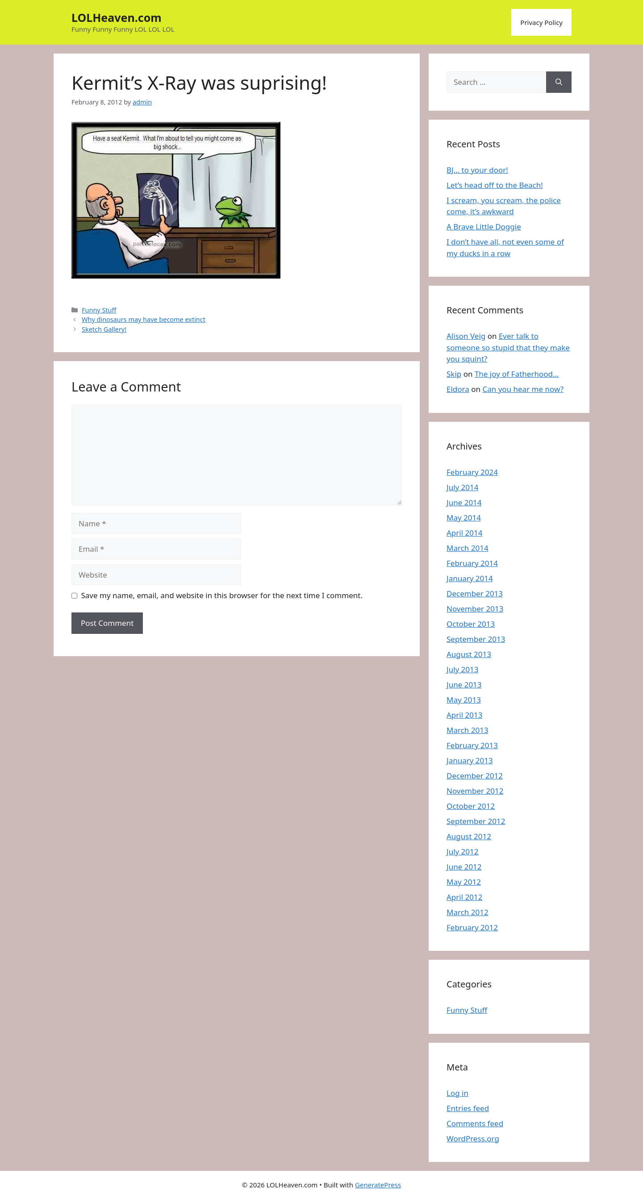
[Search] (559, 82)
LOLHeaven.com (116, 17)
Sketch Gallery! (104, 329)
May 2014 (464, 517)
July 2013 (463, 669)
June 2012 (464, 867)
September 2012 (476, 821)
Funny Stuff (99, 310)
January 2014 (470, 578)
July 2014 (463, 487)
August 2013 (469, 654)
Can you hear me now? (523, 389)
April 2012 (464, 897)
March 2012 (468, 912)
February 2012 (472, 927)
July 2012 (463, 851)
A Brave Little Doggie (484, 226)
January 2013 (470, 760)
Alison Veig (466, 336)
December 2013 (475, 593)
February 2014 (472, 563)
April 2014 (464, 533)
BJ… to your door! (477, 170)
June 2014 (464, 502)
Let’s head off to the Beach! (495, 185)
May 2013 (464, 700)
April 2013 (464, 715)
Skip (454, 374)
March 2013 (468, 730)
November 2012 (475, 791)
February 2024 (472, 472)
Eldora (458, 389)
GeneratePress (378, 1184)
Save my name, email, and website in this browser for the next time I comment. (222, 595)
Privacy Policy (541, 22)
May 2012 (464, 882)
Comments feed (475, 1123)
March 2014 (468, 548)
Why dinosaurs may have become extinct (143, 319)
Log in (457, 1093)
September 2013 (476, 639)
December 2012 (475, 775)
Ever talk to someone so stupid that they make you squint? (508, 347)
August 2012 (469, 836)
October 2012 (471, 806)
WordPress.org (473, 1138)
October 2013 (471, 624)
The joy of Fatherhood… (517, 374)
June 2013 (464, 684)
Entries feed (468, 1108)
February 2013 (472, 745)
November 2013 (475, 609)
